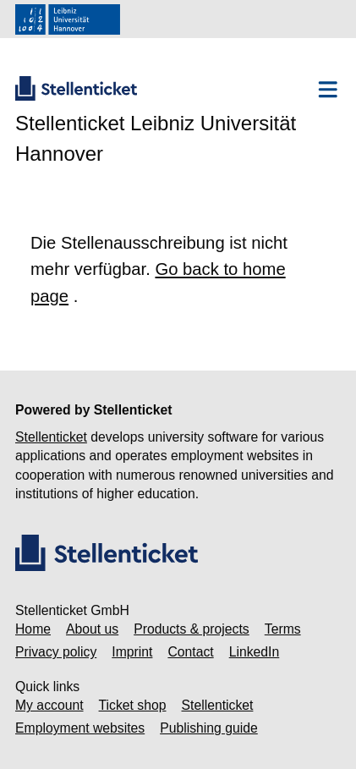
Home (33, 629)
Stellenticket (51, 437)
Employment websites (80, 728)
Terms (283, 629)
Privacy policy (55, 652)
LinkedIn (254, 652)
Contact (190, 652)
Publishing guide (209, 728)
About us (92, 629)
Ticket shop (133, 705)
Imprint (132, 652)
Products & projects (191, 629)
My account (49, 705)
